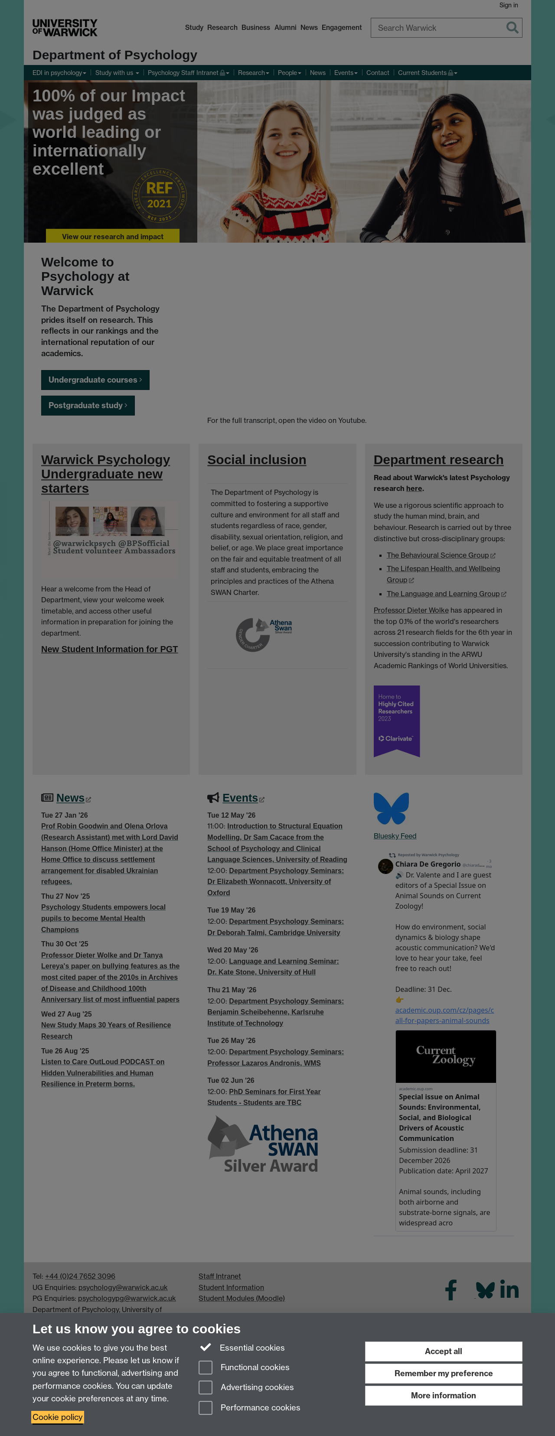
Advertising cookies (246, 1388)
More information (443, 1395)
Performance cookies (249, 1408)
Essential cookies (242, 1347)
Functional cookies (244, 1368)
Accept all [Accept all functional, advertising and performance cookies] (443, 1351)
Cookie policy (58, 1417)
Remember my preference (444, 1373)
